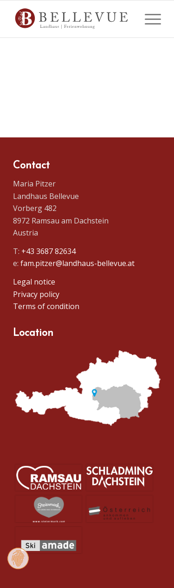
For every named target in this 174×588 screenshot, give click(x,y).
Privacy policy (36, 294)
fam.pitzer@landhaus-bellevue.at (77, 263)
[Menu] (148, 18)
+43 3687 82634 (48, 251)
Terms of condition (46, 306)
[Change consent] (18, 558)
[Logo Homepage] (72, 18)
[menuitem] (148, 18)
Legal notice (34, 282)
